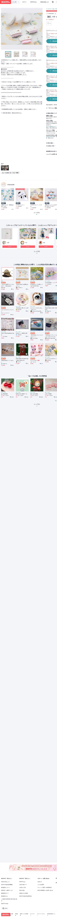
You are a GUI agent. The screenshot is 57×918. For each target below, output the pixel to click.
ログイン (24, 2)
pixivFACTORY (49, 136)
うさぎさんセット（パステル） (36, 205)
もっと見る (36, 253)
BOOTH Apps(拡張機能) (7, 884)
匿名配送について (5, 887)
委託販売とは (4, 896)
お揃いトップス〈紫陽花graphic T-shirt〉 (7, 205)
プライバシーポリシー (41, 914)
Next (41, 29)
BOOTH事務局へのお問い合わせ (45, 890)
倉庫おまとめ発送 (23, 893)
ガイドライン (32, 914)
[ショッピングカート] (53, 2)
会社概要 (11, 914)
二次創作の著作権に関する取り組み (9, 899)
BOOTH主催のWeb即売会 (25, 896)
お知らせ (40, 881)
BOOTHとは (33, 2)
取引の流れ (50, 143)
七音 (8, 242)
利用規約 (16, 914)
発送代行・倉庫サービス (7, 890)
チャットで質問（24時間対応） (45, 887)
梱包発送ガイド (5, 893)
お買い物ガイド (23, 884)
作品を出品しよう (44, 2)
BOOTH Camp (4, 903)
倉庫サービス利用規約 (24, 914)
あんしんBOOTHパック (51, 126)
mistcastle (10, 184)
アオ (26, 242)
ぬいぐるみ (3, 201)
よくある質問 (41, 884)
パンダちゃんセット (20, 204)
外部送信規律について (51, 914)
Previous (2, 29)
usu (44, 242)
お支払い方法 (51, 146)
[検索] (15, 2)
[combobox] (14, 2)
